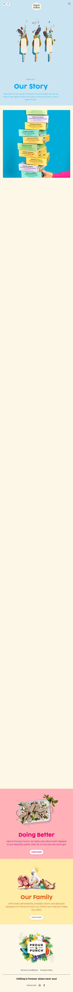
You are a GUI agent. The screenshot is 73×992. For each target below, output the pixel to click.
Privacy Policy (46, 970)
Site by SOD (31, 985)
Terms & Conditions (29, 970)
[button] (69, 3)
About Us (30, 79)
